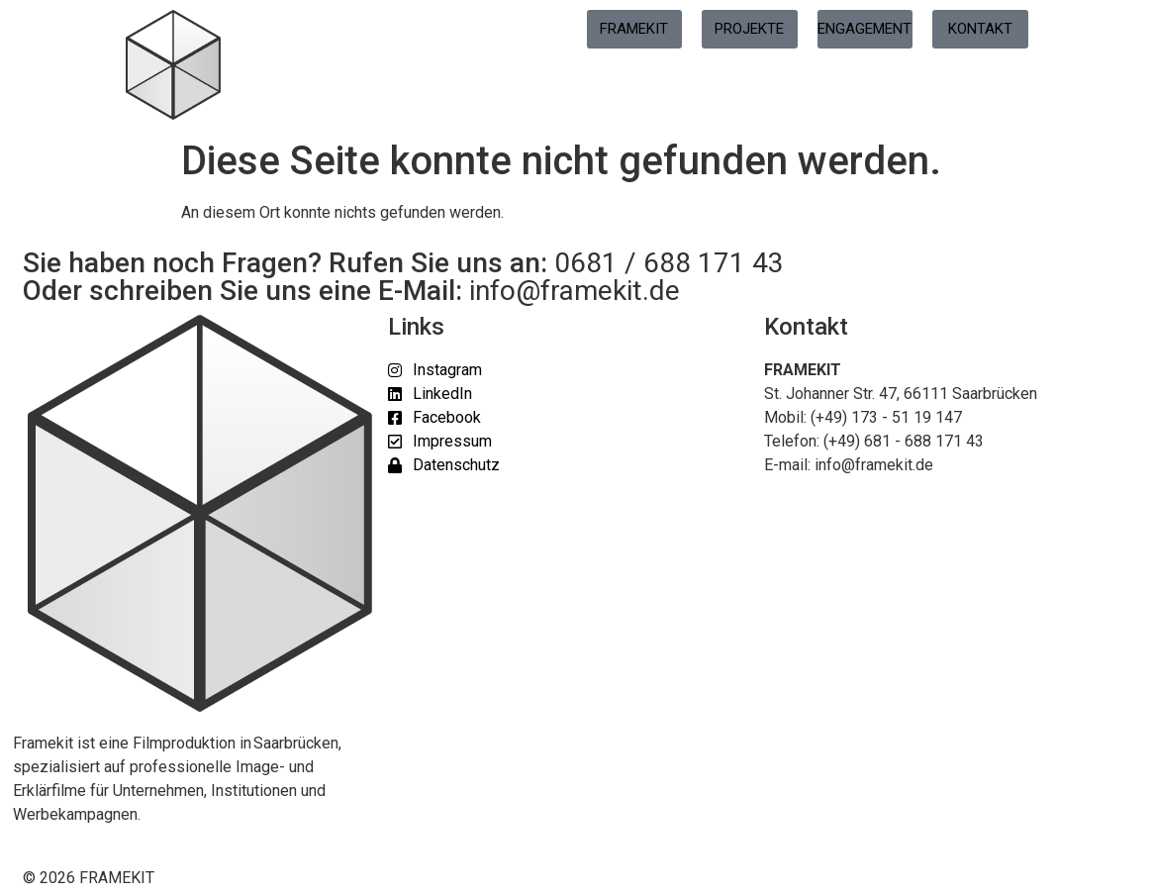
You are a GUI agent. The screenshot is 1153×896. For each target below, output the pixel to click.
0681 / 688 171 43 (669, 263)
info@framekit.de (574, 290)
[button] (43, 852)
